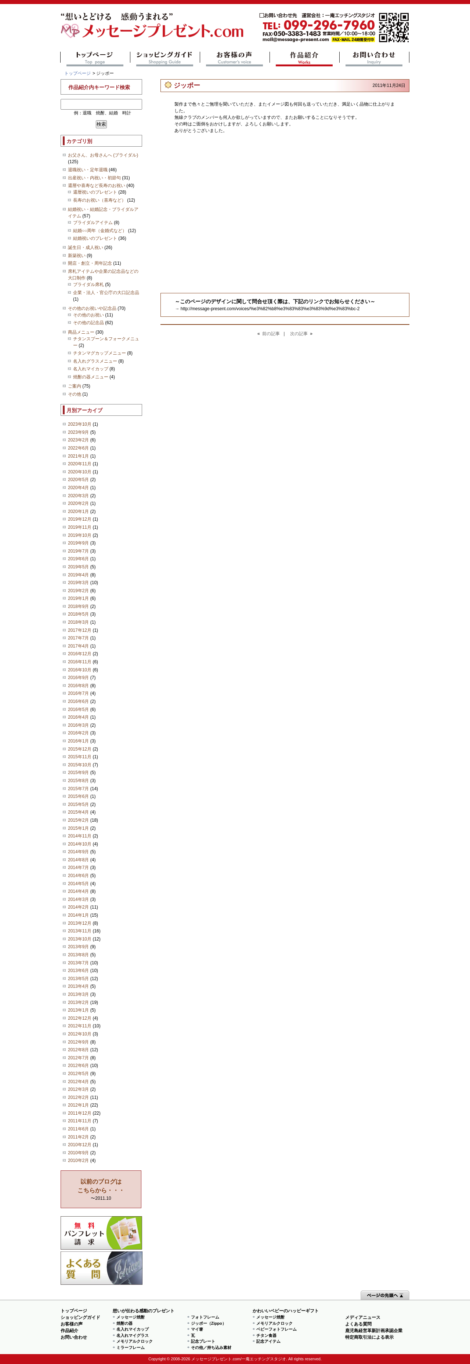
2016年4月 (78, 717)
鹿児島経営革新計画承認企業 (373, 1330)
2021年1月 (78, 456)
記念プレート (203, 1341)
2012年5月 (78, 1073)
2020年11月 (79, 463)
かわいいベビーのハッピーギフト (286, 1310)
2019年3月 (78, 582)
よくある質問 (101, 1268)
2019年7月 (78, 551)
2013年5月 (78, 978)
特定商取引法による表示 (369, 1337)
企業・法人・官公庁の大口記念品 (106, 292)
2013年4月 (78, 986)
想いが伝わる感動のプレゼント (143, 1310)
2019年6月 (78, 558)
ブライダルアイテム (93, 222)
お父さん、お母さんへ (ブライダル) (103, 155)
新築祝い (77, 255)
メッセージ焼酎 (130, 1317)
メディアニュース (362, 1317)
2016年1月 (78, 741)
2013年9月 (78, 946)
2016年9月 (78, 677)
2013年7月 (78, 962)
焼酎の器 (124, 1323)
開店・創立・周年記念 (90, 263)
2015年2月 (78, 820)
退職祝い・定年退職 (88, 169)
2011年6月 (78, 1129)
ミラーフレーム (130, 1347)
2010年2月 (78, 1160)
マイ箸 (197, 1329)
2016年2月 (78, 733)
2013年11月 (79, 931)
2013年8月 (78, 954)
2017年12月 (79, 630)
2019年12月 (79, 519)
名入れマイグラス (132, 1335)
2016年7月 (78, 693)
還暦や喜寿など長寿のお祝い (96, 185)
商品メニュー (81, 332)
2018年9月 (78, 606)
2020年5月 (78, 479)
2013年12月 (79, 923)
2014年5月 (78, 883)
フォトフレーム (205, 1317)
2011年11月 (79, 1120)
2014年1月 (78, 915)
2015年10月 (79, 764)
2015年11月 (79, 756)
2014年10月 (79, 844)
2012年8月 (78, 1049)
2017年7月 (78, 638)
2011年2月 (78, 1137)
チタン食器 (266, 1335)
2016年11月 (79, 661)
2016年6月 (78, 701)
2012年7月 (78, 1057)
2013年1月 (78, 1010)
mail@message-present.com (334, 28)
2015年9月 (78, 772)
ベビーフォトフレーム (276, 1329)
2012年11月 (79, 1025)
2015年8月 (78, 780)
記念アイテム (268, 1341)
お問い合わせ (374, 59)
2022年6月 (78, 448)
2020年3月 (78, 495)
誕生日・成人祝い (85, 247)
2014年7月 (78, 867)
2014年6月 (78, 875)
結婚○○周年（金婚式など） (100, 230)
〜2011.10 (100, 1189)
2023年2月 (78, 440)
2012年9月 (78, 1042)
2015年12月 (79, 749)
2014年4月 (78, 891)
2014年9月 (78, 851)
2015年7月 (78, 788)
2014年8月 (78, 859)
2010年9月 (78, 1152)
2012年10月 (79, 1034)
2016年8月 (78, 685)
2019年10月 (79, 535)
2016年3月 (78, 725)
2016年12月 (79, 653)
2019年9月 (78, 543)
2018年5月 (78, 614)
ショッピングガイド (165, 59)
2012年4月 (78, 1081)
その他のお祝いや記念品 (92, 308)
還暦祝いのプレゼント (95, 192)
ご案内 (74, 386)
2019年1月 (78, 598)
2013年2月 (78, 1002)
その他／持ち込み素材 (211, 1347)
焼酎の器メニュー (90, 377)
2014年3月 (78, 899)
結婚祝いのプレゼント (95, 238)
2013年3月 (78, 994)
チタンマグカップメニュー (99, 353)
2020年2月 (78, 503)
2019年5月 (78, 566)
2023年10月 (79, 424)
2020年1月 (78, 511)
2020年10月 (79, 471)
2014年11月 (79, 836)
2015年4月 (78, 812)
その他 (74, 394)
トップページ (95, 59)
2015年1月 (78, 828)
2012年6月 (78, 1065)
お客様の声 (235, 59)
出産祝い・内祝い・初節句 (94, 177)
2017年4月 (78, 646)
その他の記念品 (88, 322)
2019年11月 (79, 527)
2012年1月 (78, 1105)
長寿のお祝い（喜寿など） (99, 200)
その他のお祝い (88, 315)
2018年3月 (78, 622)
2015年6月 (78, 796)
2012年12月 (79, 1018)
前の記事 (271, 333)
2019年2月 (78, 590)
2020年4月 (78, 487)
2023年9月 (78, 432)
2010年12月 (79, 1144)
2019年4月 (78, 575)
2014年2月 (78, 907)
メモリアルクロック (134, 1341)
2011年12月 (79, 1113)
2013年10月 (79, 939)
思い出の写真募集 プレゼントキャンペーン (101, 1233)
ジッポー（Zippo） (208, 1323)
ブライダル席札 (88, 284)
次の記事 (299, 333)
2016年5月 (78, 709)
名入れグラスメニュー (95, 361)
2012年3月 (78, 1089)
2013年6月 (78, 970)
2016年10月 (79, 669)
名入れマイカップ (90, 368)
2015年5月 (78, 804)
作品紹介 (304, 59)
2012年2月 (78, 1097)
